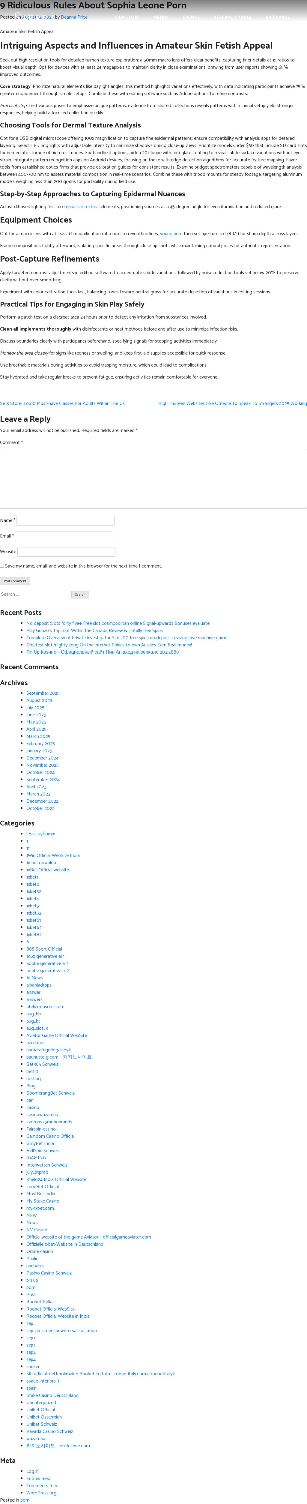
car (29, 1100)
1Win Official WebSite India (53, 856)
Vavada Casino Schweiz (49, 1432)
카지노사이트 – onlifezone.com (58, 1446)
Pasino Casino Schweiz (49, 1273)
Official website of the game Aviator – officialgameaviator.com (88, 1237)
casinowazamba (42, 1115)
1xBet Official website (47, 870)
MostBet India (40, 1194)
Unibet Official (40, 1410)
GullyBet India (40, 1144)
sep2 (31, 1352)
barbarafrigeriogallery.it (49, 1050)
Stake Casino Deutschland (52, 1396)
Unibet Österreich (44, 1417)
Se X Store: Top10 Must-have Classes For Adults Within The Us (62, 404)
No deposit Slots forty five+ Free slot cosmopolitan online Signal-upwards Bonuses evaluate (118, 623)
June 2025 (36, 715)
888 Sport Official (44, 949)
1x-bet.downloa (41, 863)
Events (191, 17)
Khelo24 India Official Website (56, 1180)
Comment (11, 442)
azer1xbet (35, 1043)
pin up (32, 1280)
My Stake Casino (42, 1201)
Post (31, 1295)
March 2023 (38, 794)
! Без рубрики (40, 834)
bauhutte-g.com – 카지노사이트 (59, 1057)
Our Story (127, 17)
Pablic (32, 1259)
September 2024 (43, 780)
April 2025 (36, 729)
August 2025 (39, 701)
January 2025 (39, 751)
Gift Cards (278, 17)
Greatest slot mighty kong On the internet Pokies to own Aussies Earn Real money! (109, 645)
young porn (171, 234)
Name (7, 520)
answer (33, 992)
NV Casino (36, 1230)
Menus (161, 17)
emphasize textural (81, 207)
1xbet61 (33, 920)
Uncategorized (41, 1403)
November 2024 (42, 765)
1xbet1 (32, 877)
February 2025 (40, 744)
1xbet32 (33, 892)
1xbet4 (32, 899)
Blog (31, 1086)
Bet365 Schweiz (42, 1064)
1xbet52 (33, 913)
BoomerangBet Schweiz (50, 1093)
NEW (31, 1216)
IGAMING (36, 1158)
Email (7, 536)
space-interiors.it (42, 1381)
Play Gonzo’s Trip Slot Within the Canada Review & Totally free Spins (94, 631)
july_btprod (37, 1172)
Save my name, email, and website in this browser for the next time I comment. (83, 566)
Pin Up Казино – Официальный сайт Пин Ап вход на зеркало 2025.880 (102, 652)
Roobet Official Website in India (58, 1316)
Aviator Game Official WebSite (56, 1036)
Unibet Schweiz (41, 1424)
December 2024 (42, 758)
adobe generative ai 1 (47, 964)
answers (34, 1000)
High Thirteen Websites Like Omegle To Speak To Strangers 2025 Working (232, 404)
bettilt (32, 1072)
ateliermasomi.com (45, 1007)
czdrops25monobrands (49, 1122)
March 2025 (38, 737)
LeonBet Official (42, 1187)
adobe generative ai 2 (47, 971)
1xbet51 (33, 906)
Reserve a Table (233, 17)
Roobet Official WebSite (50, 1309)
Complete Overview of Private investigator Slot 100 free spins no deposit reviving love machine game (126, 638)
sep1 (30, 1345)
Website (8, 552)
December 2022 (42, 801)
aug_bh (33, 1014)
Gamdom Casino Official (50, 1136)
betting (33, 1079)
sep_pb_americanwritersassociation (61, 1331)
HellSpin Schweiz (43, 1151)
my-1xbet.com (40, 1208)
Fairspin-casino (41, 1129)
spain (31, 1388)
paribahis (35, 1266)
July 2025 (35, 708)
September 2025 (43, 693)
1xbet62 (34, 928)
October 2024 (40, 772)
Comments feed (42, 1486)
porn (30, 1288)
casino (32, 1108)
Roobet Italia (39, 1302)
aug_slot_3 (37, 1028)
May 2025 (36, 722)
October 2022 (40, 808)
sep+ (31, 1338)
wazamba (35, 1439)
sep (29, 1324)
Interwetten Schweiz (46, 1165)
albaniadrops (39, 985)
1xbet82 (34, 935)
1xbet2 (32, 884)
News (32, 1223)
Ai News (34, 978)
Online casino (39, 1252)
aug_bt (33, 1021)
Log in (32, 1471)
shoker (33, 1367)
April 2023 (36, 787)
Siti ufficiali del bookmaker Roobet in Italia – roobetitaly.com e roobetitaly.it (101, 1374)
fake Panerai (9, 390)
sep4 (31, 1360)
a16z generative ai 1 (45, 956)
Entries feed (38, 1479)
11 (27, 848)
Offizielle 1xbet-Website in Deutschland (64, 1244)
